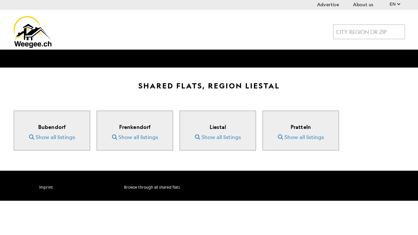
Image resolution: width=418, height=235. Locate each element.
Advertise (328, 4)
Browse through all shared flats (152, 187)
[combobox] (369, 31)
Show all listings (52, 137)
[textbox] (369, 32)
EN (395, 4)
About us (363, 4)
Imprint (46, 187)
